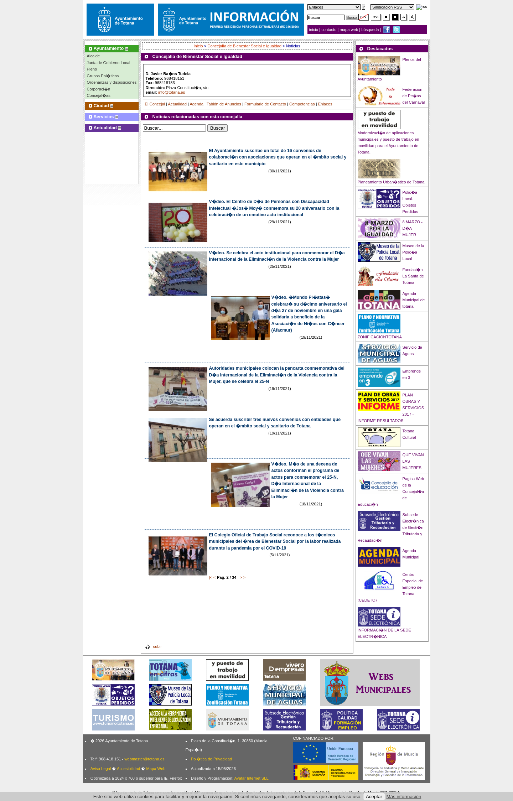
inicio (314, 29)
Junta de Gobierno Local (108, 63)
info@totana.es (171, 92)
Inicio (198, 46)
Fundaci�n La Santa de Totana (413, 276)
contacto (328, 29)
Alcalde (93, 56)
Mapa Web (155, 768)
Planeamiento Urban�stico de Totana (391, 182)
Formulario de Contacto (265, 104)
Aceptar (374, 796)
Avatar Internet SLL (251, 778)
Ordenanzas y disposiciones (112, 82)
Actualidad (177, 104)
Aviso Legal (100, 768)
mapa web (349, 29)
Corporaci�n (98, 89)
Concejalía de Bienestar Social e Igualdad (244, 46)
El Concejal (155, 104)
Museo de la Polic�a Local (413, 252)
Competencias (302, 104)
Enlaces (325, 104)
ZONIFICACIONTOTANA (380, 337)
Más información (404, 796)
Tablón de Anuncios (224, 104)
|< (210, 577)
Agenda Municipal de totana (414, 299)
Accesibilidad (128, 768)
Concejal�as (98, 95)
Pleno (92, 69)
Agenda (196, 104)
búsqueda (370, 29)
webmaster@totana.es (144, 759)
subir (153, 646)
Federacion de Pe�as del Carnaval (414, 95)
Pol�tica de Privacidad (211, 759)
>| (244, 577)
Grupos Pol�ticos (103, 76)
